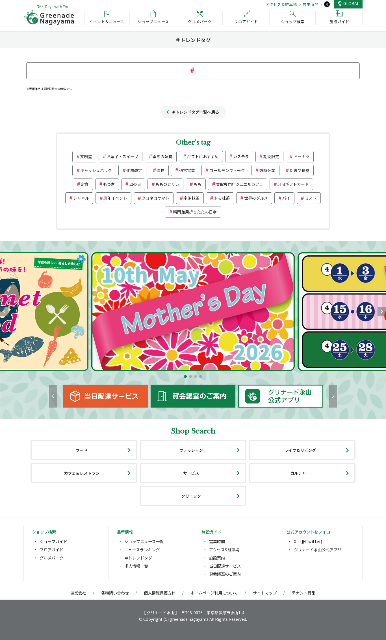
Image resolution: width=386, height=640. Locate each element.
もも (197, 184)
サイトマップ (265, 593)
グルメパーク (51, 558)
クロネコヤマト (155, 198)
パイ (286, 198)
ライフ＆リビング (300, 450)
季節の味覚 (162, 156)
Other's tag (193, 142)
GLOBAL (351, 3)
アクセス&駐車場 (224, 549)
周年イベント (115, 198)
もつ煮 (109, 184)
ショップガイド (53, 541)
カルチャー (300, 473)
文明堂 (86, 156)
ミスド (310, 198)
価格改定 (134, 170)
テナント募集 (303, 593)
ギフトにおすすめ (203, 156)
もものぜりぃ (167, 184)
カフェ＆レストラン (81, 473)
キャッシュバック (96, 170)
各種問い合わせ (115, 593)
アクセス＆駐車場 (281, 4)
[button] (185, 376)
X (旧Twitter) (308, 541)
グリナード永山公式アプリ (317, 549)
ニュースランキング (142, 549)
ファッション (191, 450)
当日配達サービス (225, 566)
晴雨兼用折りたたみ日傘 (195, 212)
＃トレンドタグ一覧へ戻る (195, 112)
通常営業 (187, 170)
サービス (191, 473)
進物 (160, 170)
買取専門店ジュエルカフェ (239, 184)
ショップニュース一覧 (144, 541)
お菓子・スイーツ (122, 156)
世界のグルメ (256, 198)
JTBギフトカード (293, 184)
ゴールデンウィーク (227, 170)
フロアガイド (51, 549)
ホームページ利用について (214, 593)
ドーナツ (301, 156)
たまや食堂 (299, 170)
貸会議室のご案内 (225, 574)
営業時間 (310, 4)
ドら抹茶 (222, 198)
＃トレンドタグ (138, 558)
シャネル (81, 198)
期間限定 (271, 156)
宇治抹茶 (191, 198)
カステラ (241, 156)
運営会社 (78, 593)
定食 (85, 184)
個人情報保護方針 (159, 593)
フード (82, 450)
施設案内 (217, 558)
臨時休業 (267, 170)
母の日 (135, 184)
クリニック (191, 496)
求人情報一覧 (136, 566)
